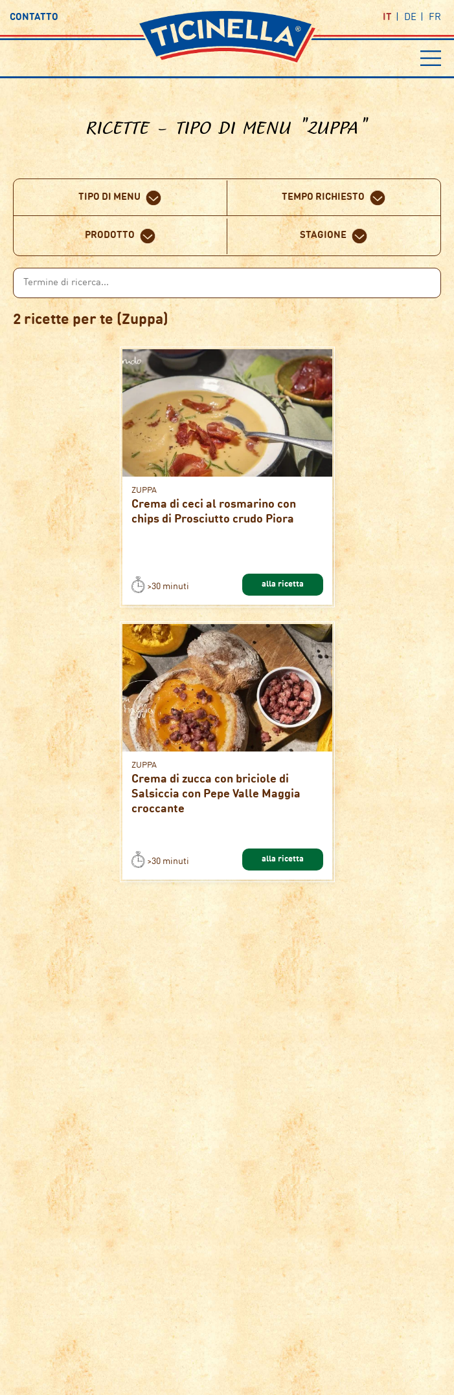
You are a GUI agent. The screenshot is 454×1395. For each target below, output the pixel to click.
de (410, 18)
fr (435, 18)
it (387, 18)
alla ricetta (283, 584)
